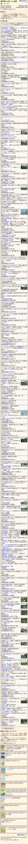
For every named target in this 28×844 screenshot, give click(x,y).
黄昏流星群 (5, 701)
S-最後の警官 (5, 164)
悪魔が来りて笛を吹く (8, 238)
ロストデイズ (5, 38)
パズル (4, 562)
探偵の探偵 (5, 341)
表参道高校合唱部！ (7, 549)
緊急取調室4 (5, 28)
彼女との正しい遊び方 (8, 643)
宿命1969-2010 (6, 559)
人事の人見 (5, 530)
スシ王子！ (5, 145)
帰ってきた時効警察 (7, 563)
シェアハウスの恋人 (7, 95)
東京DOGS (5, 386)
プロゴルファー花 (6, 597)
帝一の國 (4, 534)
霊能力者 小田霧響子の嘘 (9, 556)
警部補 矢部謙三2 (6, 550)
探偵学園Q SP (5, 566)
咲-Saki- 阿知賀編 (6, 30)
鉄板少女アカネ (6, 713)
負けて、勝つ (5, 552)
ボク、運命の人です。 (8, 482)
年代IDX (3, 5)
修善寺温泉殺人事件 (7, 584)
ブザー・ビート (6, 285)
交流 (26, 7)
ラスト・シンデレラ (7, 374)
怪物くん (4, 382)
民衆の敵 (4, 540)
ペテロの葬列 (5, 157)
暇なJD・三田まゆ (6, 214)
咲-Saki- (4, 437)
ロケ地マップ (11, 9)
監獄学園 (4, 104)
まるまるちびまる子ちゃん (9, 188)
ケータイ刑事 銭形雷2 (7, 395)
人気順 (25, 5)
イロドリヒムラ (6, 83)
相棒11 (4, 130)
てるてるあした (6, 679)
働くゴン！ (5, 721)
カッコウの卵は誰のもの (8, 546)
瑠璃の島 (4, 75)
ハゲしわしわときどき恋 (8, 361)
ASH (21, 837)
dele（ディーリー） (7, 173)
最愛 (3, 52)
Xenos (3, 327)
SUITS (3, 210)
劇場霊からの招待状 (7, 293)
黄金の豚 (4, 628)
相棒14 (3, 44)
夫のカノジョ (5, 673)
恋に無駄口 (5, 140)
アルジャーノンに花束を (8, 278)
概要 (22, 7)
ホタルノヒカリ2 (6, 710)
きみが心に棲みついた (8, 461)
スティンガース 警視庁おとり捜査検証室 (12, 23)
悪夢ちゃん (5, 640)
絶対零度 (4, 185)
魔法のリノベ (5, 698)
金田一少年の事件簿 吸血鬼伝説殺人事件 (12, 203)
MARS (3, 101)
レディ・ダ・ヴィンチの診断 (9, 314)
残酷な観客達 (5, 221)
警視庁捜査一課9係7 (7, 232)
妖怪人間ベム (5, 131)
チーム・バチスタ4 (7, 106)
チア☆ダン (5, 400)
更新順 (21, 5)
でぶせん (4, 415)
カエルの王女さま (6, 431)
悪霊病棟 (4, 380)
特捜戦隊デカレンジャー (8, 134)
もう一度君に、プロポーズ (9, 592)
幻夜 (3, 506)
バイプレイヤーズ (6, 117)
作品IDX (8, 5)
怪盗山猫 (4, 320)
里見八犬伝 (5, 241)
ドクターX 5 (5, 542)
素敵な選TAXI (5, 450)
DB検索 (18, 7)
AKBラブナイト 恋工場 (8, 302)
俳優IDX (3, 7)
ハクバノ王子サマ (6, 200)
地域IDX (8, 7)
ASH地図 (15, 15)
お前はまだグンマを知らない (9, 257)
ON (3, 544)
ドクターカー (5, 406)
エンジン (4, 151)
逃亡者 (3, 296)
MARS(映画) (5, 194)
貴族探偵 (4, 692)
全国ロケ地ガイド (15, 837)
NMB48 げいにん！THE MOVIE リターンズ (13, 62)
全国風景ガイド (7, 15)
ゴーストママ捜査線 (7, 109)
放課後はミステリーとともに (10, 553)
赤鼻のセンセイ (6, 251)
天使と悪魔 (5, 706)
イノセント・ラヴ (7, 440)
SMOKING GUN (6, 178)
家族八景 (4, 555)
